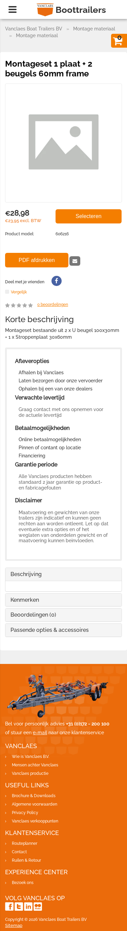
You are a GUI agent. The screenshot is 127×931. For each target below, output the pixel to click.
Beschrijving (26, 574)
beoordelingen (52, 305)
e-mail (40, 732)
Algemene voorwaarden (34, 804)
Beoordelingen (33, 615)
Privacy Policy (25, 812)
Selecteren (89, 216)
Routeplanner (24, 843)
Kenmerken (24, 600)
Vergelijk (19, 292)
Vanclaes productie (30, 773)
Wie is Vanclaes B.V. (30, 756)
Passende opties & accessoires (49, 630)
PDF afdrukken (37, 260)
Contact (19, 852)
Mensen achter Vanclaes (35, 765)
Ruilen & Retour (26, 860)
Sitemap (13, 925)
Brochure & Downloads (34, 795)
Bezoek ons (23, 882)
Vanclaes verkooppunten (35, 821)
